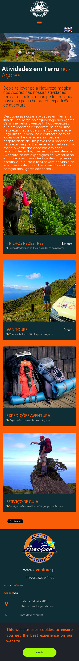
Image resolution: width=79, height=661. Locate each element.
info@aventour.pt (31, 615)
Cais (23, 601)
